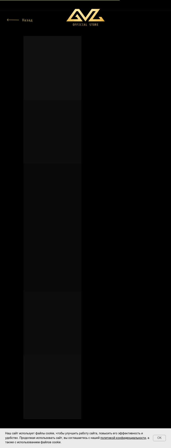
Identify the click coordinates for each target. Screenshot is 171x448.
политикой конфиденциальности (123, 438)
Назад (27, 20)
